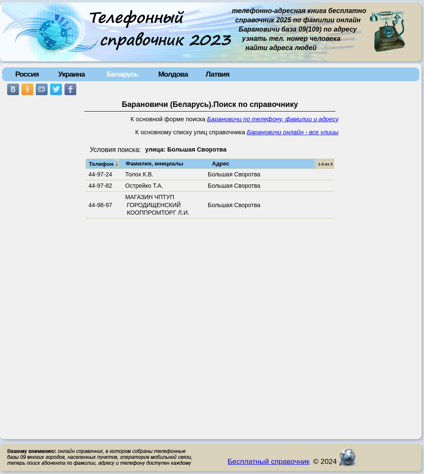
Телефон (104, 163)
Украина (71, 74)
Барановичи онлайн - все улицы (292, 132)
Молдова (173, 74)
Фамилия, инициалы (154, 163)
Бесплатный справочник (268, 461)
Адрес (220, 163)
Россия (27, 74)
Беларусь (122, 74)
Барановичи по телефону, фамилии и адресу (272, 119)
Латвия (217, 74)
